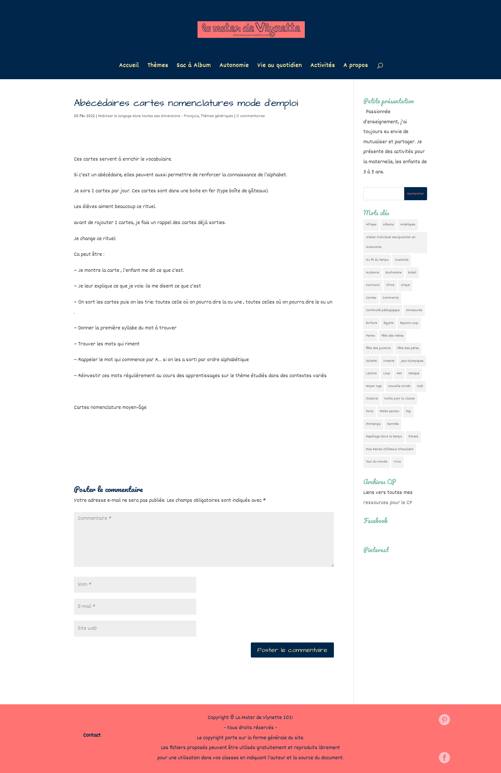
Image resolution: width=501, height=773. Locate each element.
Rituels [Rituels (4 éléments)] (413, 436)
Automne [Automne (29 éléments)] (372, 272)
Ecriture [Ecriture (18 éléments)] (371, 323)
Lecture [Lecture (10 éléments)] (371, 373)
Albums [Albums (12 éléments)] (388, 224)
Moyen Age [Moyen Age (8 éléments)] (374, 386)
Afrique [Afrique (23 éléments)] (371, 224)
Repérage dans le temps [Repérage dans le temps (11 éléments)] (384, 436)
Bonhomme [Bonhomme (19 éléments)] (394, 272)
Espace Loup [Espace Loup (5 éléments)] (409, 323)
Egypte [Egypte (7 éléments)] (388, 323)
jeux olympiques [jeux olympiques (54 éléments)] (412, 361)
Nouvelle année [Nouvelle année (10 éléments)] (399, 386)
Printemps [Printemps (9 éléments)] (373, 424)
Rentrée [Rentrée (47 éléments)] (393, 424)
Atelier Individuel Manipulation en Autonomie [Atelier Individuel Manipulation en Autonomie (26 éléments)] (391, 242)
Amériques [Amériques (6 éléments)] (407, 224)
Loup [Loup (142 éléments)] (386, 373)
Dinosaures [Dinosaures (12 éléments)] (414, 310)
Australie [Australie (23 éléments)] (401, 260)
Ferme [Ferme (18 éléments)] (370, 336)
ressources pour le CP (387, 503)
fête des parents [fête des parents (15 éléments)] (378, 348)
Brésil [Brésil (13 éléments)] (412, 272)
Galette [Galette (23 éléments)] (371, 361)
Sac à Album (194, 66)
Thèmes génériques (217, 116)
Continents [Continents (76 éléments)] (391, 298)
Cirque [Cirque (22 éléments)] (405, 285)
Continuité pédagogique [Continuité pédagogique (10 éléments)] (383, 310)
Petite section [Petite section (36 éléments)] (389, 411)
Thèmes (157, 66)
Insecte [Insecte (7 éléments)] (388, 361)
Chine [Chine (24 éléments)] (390, 285)
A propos (355, 66)
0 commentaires (250, 116)
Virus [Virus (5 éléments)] (397, 462)
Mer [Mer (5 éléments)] (399, 373)
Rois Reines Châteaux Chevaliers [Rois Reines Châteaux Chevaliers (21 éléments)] (389, 449)
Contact (92, 735)
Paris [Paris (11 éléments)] (369, 411)
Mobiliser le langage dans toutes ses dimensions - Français (148, 116)
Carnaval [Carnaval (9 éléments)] (373, 285)
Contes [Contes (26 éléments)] (371, 298)
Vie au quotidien (279, 66)
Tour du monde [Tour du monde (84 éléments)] (376, 462)
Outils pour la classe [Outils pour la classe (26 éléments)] (399, 398)
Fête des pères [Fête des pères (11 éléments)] (408, 348)
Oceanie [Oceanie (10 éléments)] (372, 398)
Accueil (129, 66)
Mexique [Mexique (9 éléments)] (413, 373)
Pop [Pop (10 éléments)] (408, 411)
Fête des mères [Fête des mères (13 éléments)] (392, 336)
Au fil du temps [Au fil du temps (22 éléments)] (377, 260)
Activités (322, 66)
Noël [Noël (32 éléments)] (420, 386)
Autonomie (234, 66)
